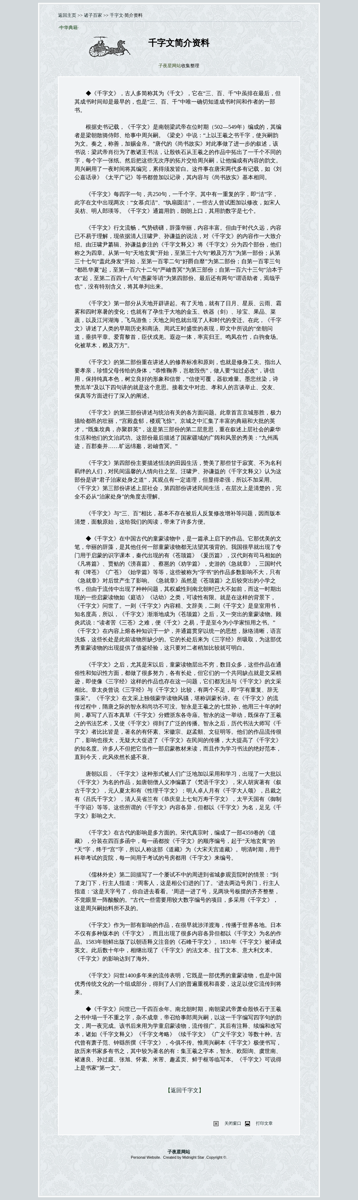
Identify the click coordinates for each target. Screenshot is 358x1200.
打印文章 (264, 1123)
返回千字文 (185, 1090)
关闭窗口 (232, 1123)
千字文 (116, 15)
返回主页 (67, 15)
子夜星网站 (178, 1151)
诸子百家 (92, 15)
